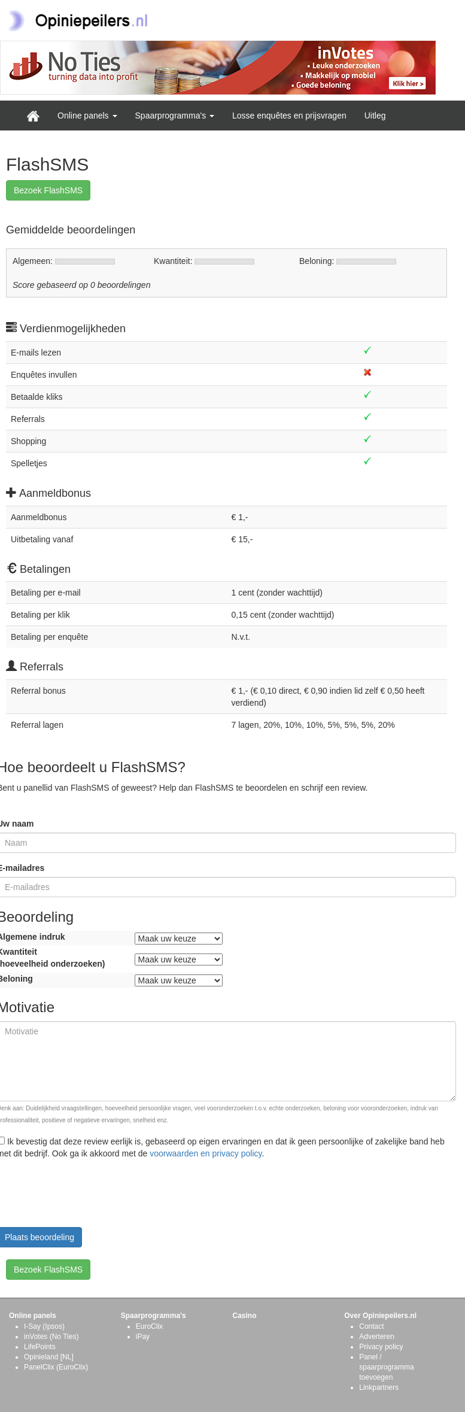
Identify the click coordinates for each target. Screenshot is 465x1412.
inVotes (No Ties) (51, 1336)
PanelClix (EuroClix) (56, 1367)
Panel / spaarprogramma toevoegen (386, 1367)
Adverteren (376, 1336)
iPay (143, 1336)
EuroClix (149, 1326)
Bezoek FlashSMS (48, 190)
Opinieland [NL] (49, 1357)
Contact (371, 1326)
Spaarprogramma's (175, 115)
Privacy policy (381, 1347)
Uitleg (375, 115)
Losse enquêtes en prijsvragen (289, 115)
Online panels (87, 115)
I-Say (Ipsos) (44, 1326)
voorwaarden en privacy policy (206, 1153)
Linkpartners (379, 1387)
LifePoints (40, 1347)
